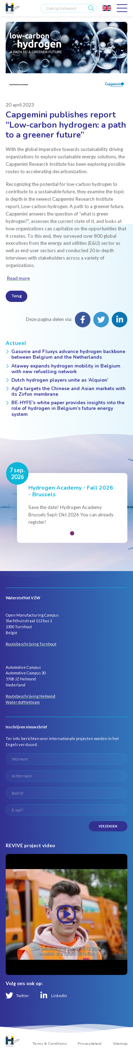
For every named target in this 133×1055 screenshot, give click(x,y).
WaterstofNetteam (23, 702)
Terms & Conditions (49, 1043)
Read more (18, 278)
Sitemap (120, 1043)
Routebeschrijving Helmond (30, 696)
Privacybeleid (89, 1043)
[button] (72, 533)
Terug (16, 295)
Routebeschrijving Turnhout (31, 644)
